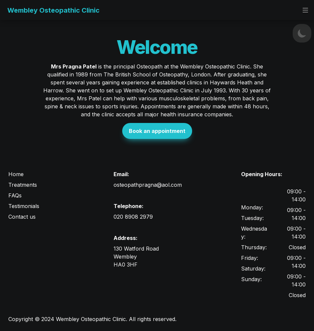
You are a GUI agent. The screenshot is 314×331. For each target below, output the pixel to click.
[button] (5, 10)
